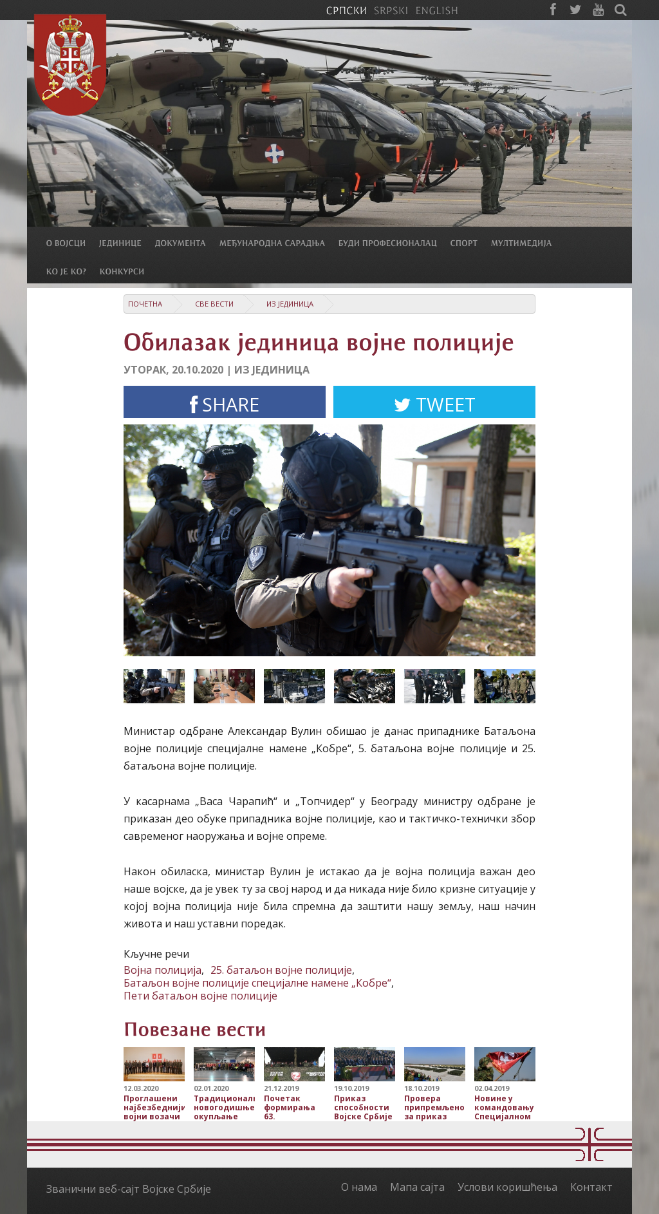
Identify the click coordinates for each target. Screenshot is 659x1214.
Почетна (145, 303)
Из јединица (289, 303)
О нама (359, 1187)
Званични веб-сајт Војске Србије (128, 1189)
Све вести (214, 303)
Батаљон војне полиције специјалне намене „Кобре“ (257, 983)
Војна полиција (162, 970)
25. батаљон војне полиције (281, 970)
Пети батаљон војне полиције (200, 996)
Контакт (591, 1187)
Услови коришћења (507, 1187)
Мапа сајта (417, 1187)
